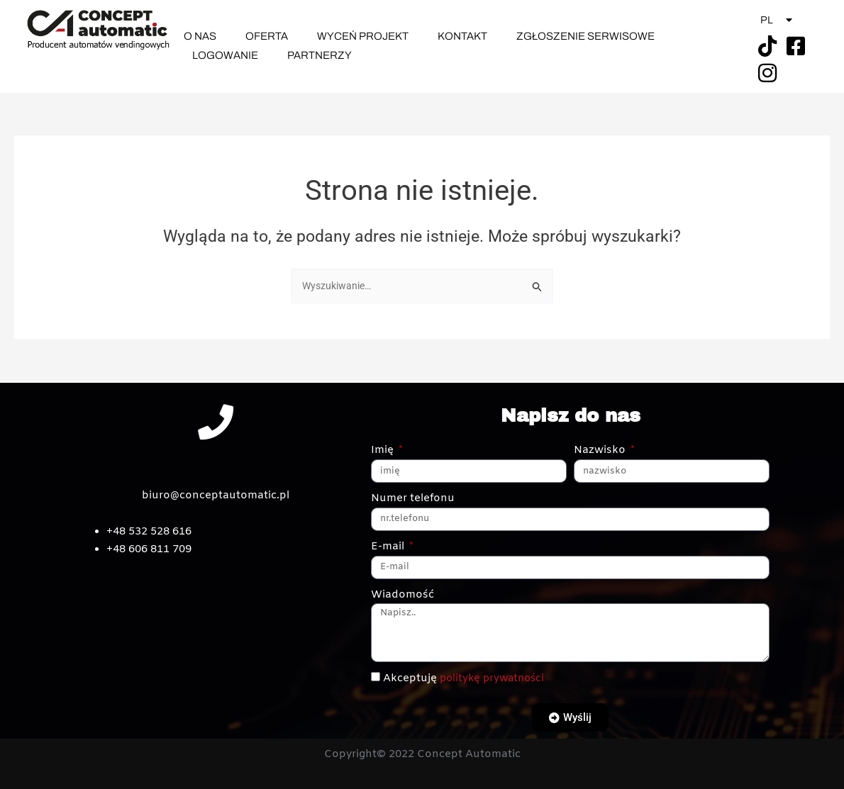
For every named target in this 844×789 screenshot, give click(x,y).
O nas (200, 36)
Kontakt (462, 36)
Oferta (266, 36)
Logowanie (225, 55)
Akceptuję (466, 678)
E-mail (389, 546)
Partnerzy (319, 55)
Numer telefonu (413, 498)
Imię (383, 451)
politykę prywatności (495, 678)
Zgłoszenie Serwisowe (585, 36)
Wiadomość (402, 595)
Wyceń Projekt (363, 36)
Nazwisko (601, 451)
